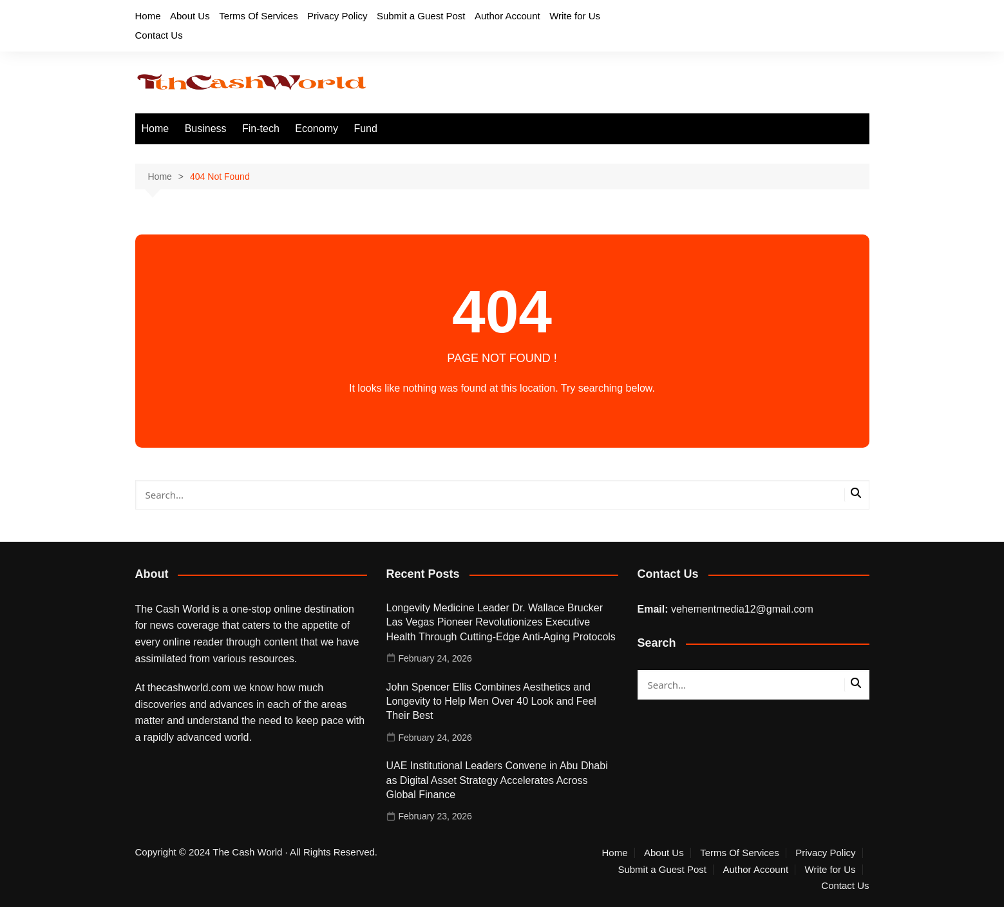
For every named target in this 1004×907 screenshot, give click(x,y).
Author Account (507, 15)
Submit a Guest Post (421, 15)
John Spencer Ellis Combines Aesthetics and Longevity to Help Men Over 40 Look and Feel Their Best (491, 701)
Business (206, 128)
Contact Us (159, 35)
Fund (365, 128)
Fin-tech (260, 128)
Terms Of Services (258, 15)
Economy (316, 128)
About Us (190, 15)
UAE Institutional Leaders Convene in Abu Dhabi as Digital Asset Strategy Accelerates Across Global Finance (497, 780)
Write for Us (574, 15)
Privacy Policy (337, 15)
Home (148, 15)
